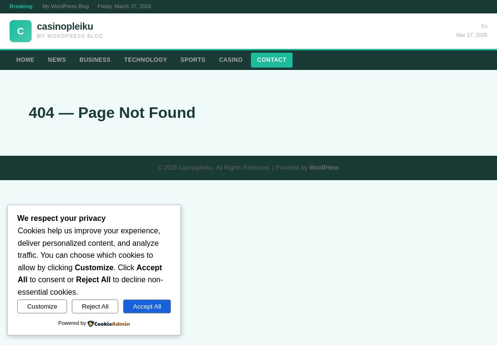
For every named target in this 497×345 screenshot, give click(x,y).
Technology (145, 60)
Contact (271, 60)
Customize (42, 306)
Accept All (147, 306)
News (57, 60)
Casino (231, 60)
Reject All (95, 306)
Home (25, 60)
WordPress (324, 167)
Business (95, 60)
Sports (193, 60)
